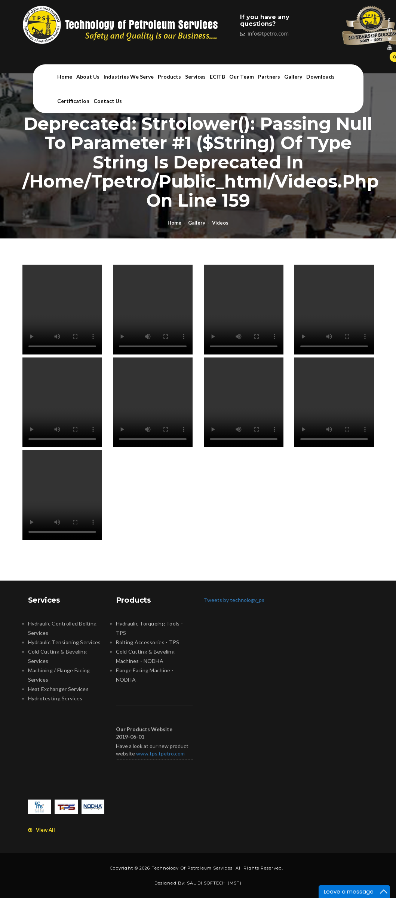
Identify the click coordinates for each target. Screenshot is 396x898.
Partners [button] (269, 76)
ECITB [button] (217, 76)
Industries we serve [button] (129, 76)
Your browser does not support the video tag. (62, 309)
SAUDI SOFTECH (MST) (214, 883)
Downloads (320, 76)
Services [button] (195, 76)
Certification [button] (73, 101)
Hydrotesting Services (55, 698)
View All (41, 830)
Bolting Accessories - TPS (147, 642)
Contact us (107, 101)
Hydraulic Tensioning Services (64, 642)
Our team (241, 76)
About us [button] (87, 76)
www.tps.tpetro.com (160, 756)
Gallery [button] (293, 76)
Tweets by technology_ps (234, 600)
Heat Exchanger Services (58, 689)
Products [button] (169, 76)
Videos (220, 223)
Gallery (196, 223)
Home (64, 76)
